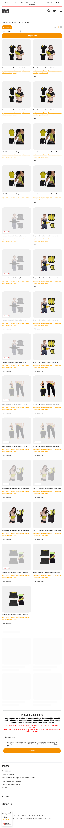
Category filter (32, 35)
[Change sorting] (11, 31)
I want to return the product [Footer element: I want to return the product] (11, 781)
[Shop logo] (5, 11)
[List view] (61, 27)
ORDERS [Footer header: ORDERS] (6, 766)
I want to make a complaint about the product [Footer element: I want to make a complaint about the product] (18, 777)
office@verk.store (38, 815)
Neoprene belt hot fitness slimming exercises (15, 572)
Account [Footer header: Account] (5, 796)
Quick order (8, 27)
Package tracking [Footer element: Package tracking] (8, 774)
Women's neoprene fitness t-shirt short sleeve (15, 68)
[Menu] (61, 11)
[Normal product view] (58, 27)
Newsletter (32, 714)
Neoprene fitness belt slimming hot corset (14, 236)
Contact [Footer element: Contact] (4, 788)
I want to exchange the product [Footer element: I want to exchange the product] (13, 784)
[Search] (48, 11)
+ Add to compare (7, 77)
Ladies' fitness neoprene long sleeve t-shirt (14, 152)
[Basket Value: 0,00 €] (54, 11)
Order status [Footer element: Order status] (6, 771)
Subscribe (32, 751)
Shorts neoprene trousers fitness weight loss (15, 404)
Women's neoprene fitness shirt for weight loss (15, 488)
